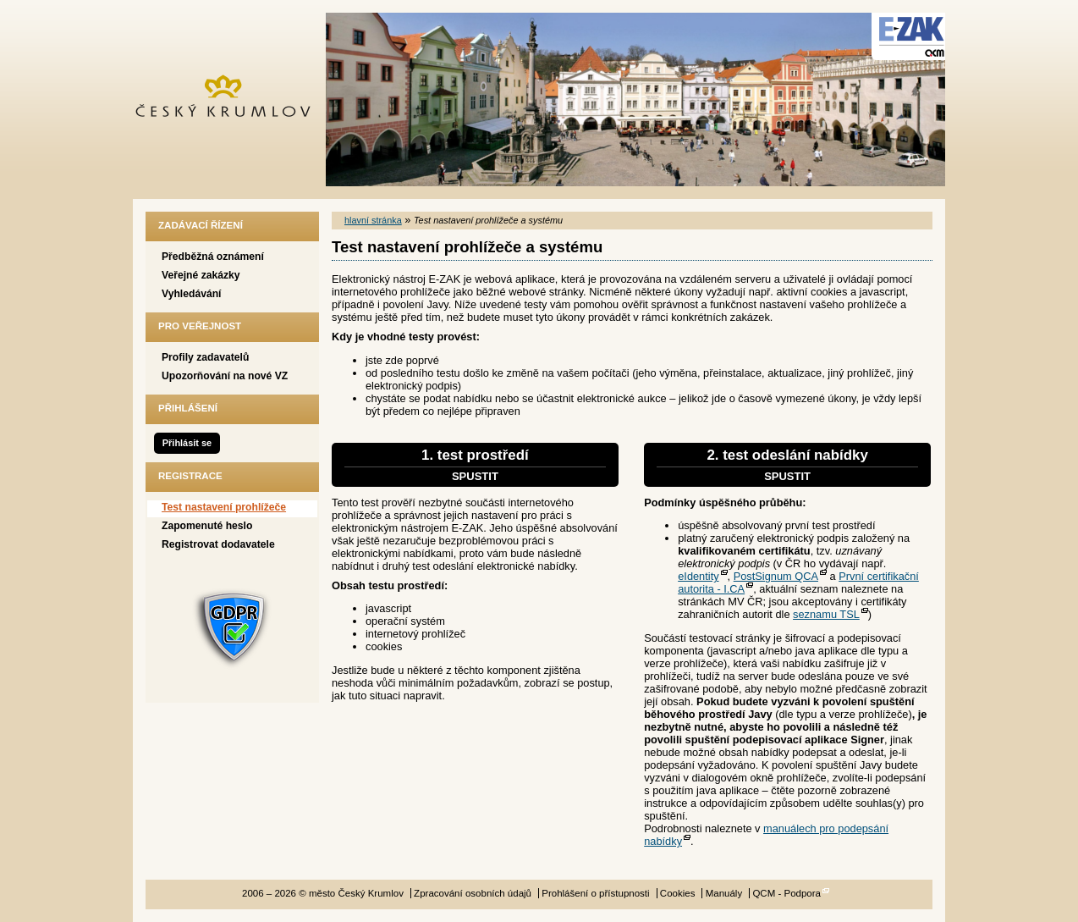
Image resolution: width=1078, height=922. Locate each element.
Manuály (724, 893)
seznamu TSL (826, 614)
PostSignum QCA (776, 576)
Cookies (678, 893)
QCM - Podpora (786, 893)
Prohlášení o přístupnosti (595, 893)
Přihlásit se (187, 443)
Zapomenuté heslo (207, 526)
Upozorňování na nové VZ (225, 376)
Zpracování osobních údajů (472, 893)
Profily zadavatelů (205, 357)
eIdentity (698, 576)
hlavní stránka (373, 220)
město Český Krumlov (232, 99)
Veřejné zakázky (201, 275)
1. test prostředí (475, 465)
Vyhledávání (192, 294)
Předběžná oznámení (213, 256)
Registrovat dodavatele (218, 544)
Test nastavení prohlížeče (224, 507)
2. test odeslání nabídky (787, 465)
